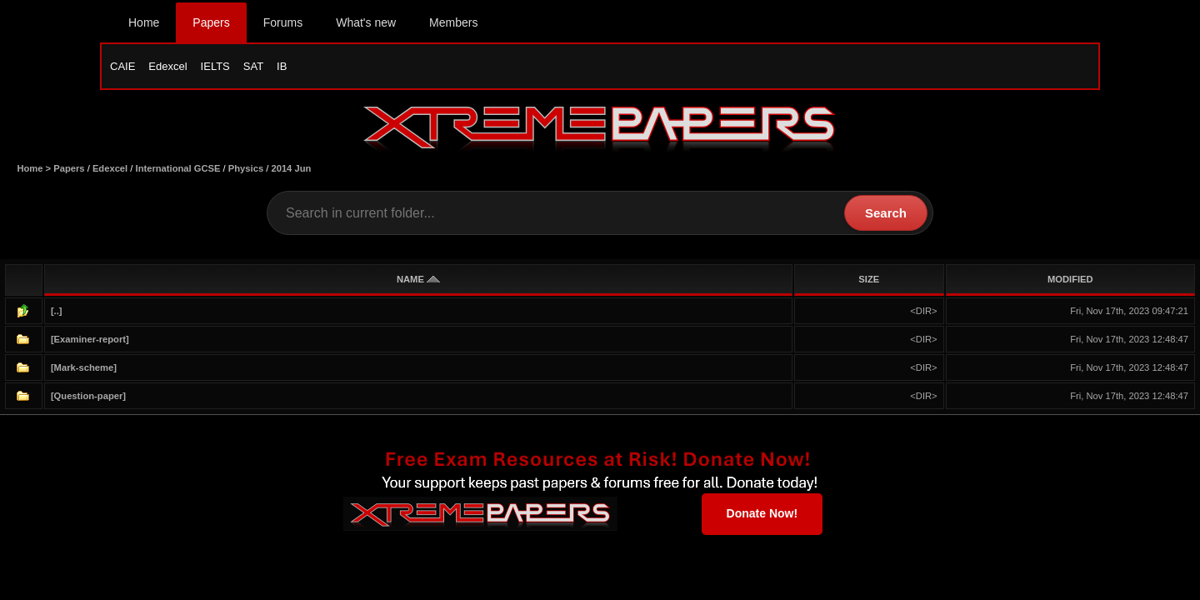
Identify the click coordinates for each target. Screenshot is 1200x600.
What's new (366, 22)
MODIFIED (1070, 279)
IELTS (215, 66)
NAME (418, 279)
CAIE (122, 66)
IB (282, 66)
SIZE (868, 279)
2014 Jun (291, 168)
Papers (210, 22)
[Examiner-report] (90, 339)
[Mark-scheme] (84, 367)
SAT (253, 66)
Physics (245, 168)
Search (886, 213)
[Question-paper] (88, 396)
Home (143, 22)
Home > (35, 168)
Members (453, 22)
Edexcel (167, 66)
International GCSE (178, 168)
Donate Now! (762, 513)
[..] (56, 311)
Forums (282, 22)
